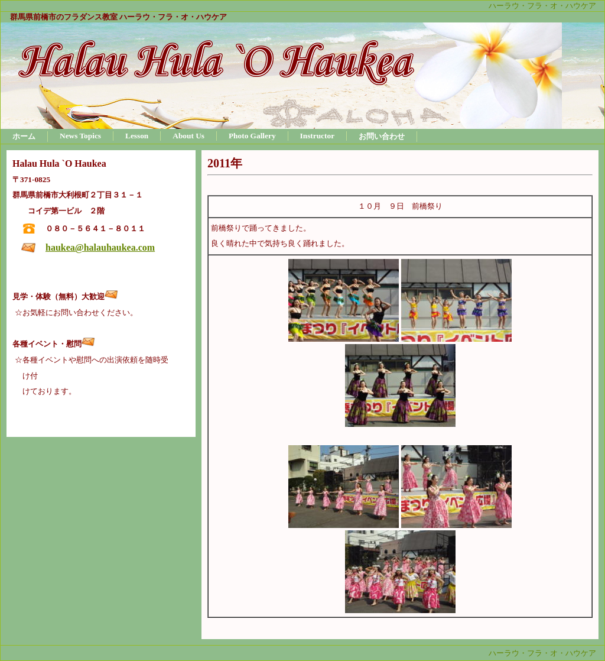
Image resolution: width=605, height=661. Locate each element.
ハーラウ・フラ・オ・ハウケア (542, 5)
